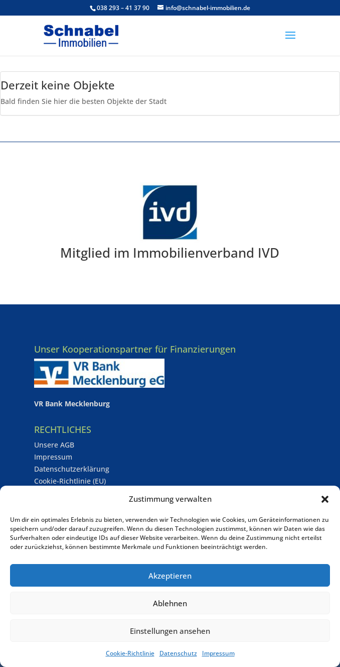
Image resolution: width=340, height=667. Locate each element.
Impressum (218, 653)
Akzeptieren (170, 576)
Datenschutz (178, 653)
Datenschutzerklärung (71, 469)
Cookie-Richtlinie (130, 653)
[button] (325, 499)
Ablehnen (170, 603)
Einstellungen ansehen (170, 631)
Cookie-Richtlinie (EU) (70, 481)
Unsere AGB (54, 445)
